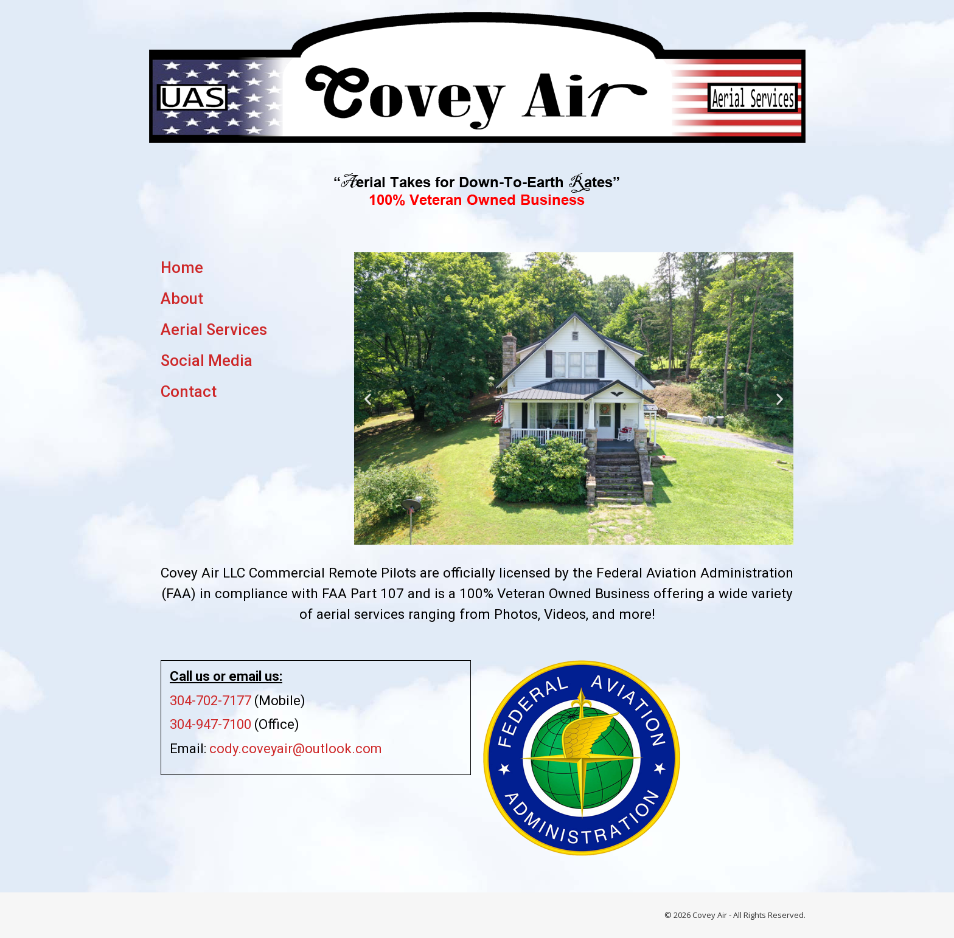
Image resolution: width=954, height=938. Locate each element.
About (182, 298)
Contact (189, 391)
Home (182, 267)
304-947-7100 (210, 724)
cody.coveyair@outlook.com (295, 748)
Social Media (206, 360)
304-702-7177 (210, 700)
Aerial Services (214, 329)
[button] (367, 398)
